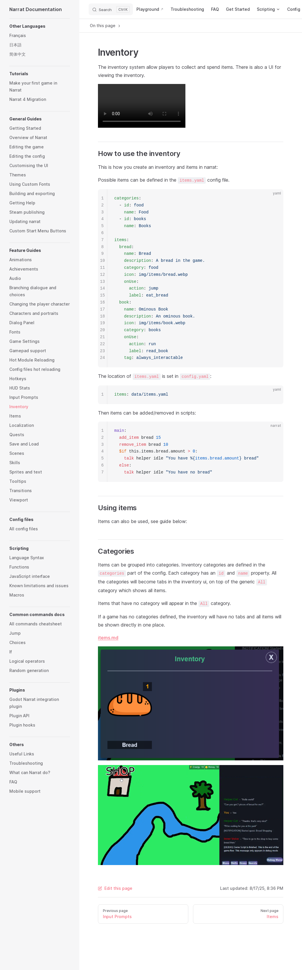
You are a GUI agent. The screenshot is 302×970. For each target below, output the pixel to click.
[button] (39, 26)
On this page (105, 25)
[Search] (111, 9)
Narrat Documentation (35, 9)
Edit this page (115, 888)
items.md (108, 638)
